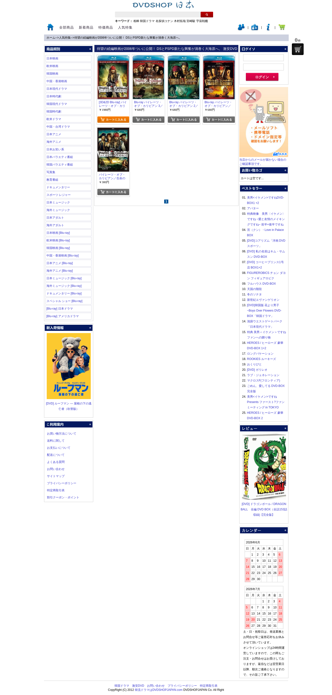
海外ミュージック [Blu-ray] (64, 286)
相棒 (136, 21)
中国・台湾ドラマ (58, 126)
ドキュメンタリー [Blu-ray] (64, 293)
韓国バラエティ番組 (59, 164)
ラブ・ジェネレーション (263, 375)
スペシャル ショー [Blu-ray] (64, 301)
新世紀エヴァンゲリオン (263, 300)
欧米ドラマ (53, 119)
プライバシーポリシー (61, 483)
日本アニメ (53, 134)
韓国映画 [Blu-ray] (58, 248)
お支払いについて (58, 447)
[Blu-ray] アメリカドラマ (62, 316)
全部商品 (66, 27)
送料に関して (56, 440)
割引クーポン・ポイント (63, 497)
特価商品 (105, 27)
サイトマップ (56, 476)
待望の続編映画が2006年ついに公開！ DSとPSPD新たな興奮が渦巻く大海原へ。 (128, 37)
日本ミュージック (58, 202)
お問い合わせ (56, 469)
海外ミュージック (58, 210)
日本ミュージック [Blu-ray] (64, 278)
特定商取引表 (56, 490)
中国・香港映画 (56, 81)
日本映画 (52, 58)
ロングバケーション (260, 353)
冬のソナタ (254, 294)
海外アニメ (53, 142)
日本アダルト (55, 217)
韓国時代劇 (53, 111)
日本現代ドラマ (56, 88)
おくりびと (254, 364)
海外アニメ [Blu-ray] (59, 270)
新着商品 (86, 27)
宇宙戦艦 (202, 21)
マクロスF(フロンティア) (263, 380)
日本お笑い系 (55, 149)
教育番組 (52, 179)
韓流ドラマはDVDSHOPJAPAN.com (159, 690)
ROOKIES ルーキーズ (261, 359)
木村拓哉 (180, 21)
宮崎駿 (190, 21)
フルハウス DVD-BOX (261, 283)
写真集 (50, 172)
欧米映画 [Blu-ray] (58, 240)
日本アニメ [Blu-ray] (59, 263)
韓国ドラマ (147, 21)
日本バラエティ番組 (59, 157)
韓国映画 (52, 73)
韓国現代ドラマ (56, 104)
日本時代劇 (53, 96)
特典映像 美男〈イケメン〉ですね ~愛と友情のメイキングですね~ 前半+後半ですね (266, 219)
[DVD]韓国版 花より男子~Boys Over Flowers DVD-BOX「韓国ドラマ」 (264, 310)
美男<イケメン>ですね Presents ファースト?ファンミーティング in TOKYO (266, 402)
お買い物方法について (61, 433)
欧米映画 (52, 66)
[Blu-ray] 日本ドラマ (59, 308)
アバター (253, 208)
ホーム (50, 37)
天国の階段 (254, 289)
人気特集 (125, 27)
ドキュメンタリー (58, 187)
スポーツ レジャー (58, 195)
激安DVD (138, 685)
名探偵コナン (164, 21)
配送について (56, 455)
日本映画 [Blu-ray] (58, 233)
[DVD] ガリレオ (257, 369)
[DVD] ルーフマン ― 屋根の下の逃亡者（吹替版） (69, 403)
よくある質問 (56, 462)
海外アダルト (55, 225)
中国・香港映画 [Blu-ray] (62, 255)
